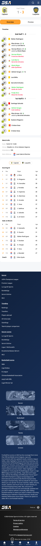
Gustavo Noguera (17, 120)
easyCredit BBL (7, 379)
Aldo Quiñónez (16, 67)
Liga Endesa (6, 368)
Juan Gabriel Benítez (23, 154)
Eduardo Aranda (17, 95)
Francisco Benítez (17, 56)
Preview (31, 22)
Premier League (7, 283)
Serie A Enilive (6, 294)
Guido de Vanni (16, 89)
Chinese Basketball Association (12, 375)
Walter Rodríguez (17, 39)
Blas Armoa (15, 43)
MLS (3, 298)
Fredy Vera (15, 93)
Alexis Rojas (21, 51)
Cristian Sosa (15, 125)
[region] (20, 22)
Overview (10, 22)
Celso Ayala (20, 257)
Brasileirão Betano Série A (10, 351)
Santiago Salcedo (17, 103)
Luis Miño (14, 77)
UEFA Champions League (10, 279)
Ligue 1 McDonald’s (8, 347)
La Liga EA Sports (7, 287)
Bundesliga (5, 291)
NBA (3, 364)
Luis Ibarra (21, 45)
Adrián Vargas (16, 72)
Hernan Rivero (16, 49)
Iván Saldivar (16, 110)
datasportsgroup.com (24, 535)
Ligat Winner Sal (7, 383)
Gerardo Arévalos (17, 62)
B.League (5, 372)
